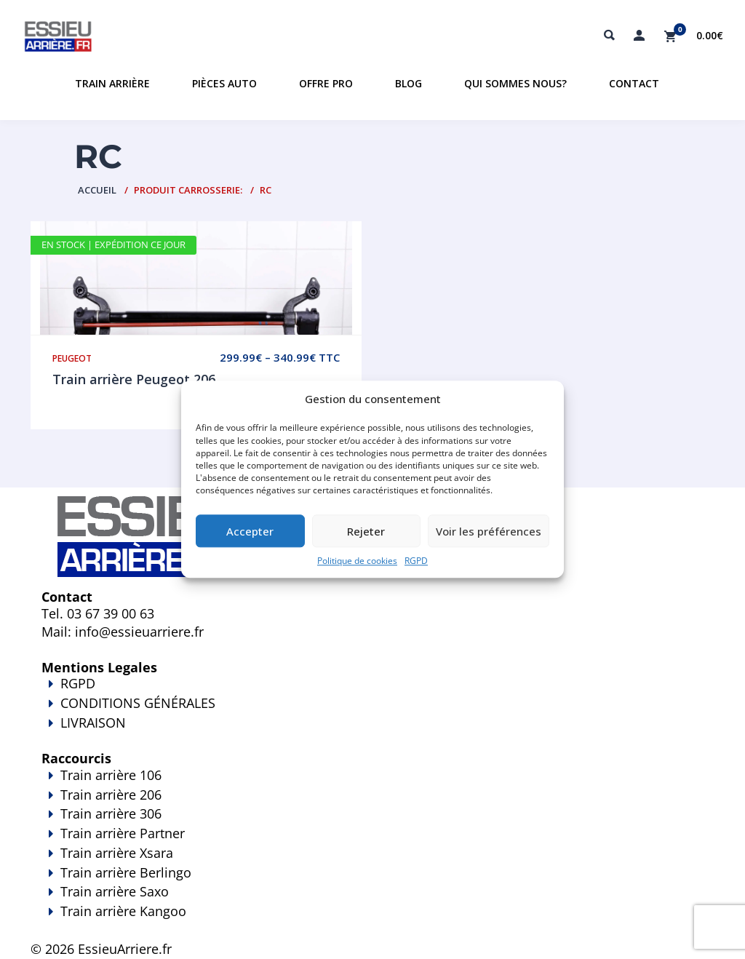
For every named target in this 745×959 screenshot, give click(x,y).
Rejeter (366, 531)
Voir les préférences (488, 531)
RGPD (416, 561)
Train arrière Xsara (116, 852)
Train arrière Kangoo (372, 921)
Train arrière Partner (122, 833)
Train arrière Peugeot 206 (133, 379)
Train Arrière (112, 83)
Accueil (97, 189)
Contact (634, 83)
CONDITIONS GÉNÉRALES (137, 703)
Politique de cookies (357, 561)
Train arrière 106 (111, 775)
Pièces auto (224, 83)
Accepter (250, 531)
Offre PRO (326, 83)
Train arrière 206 (111, 794)
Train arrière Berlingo (125, 872)
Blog (408, 83)
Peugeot (72, 358)
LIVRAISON (372, 733)
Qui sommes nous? (515, 83)
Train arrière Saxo (114, 891)
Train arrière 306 (111, 813)
